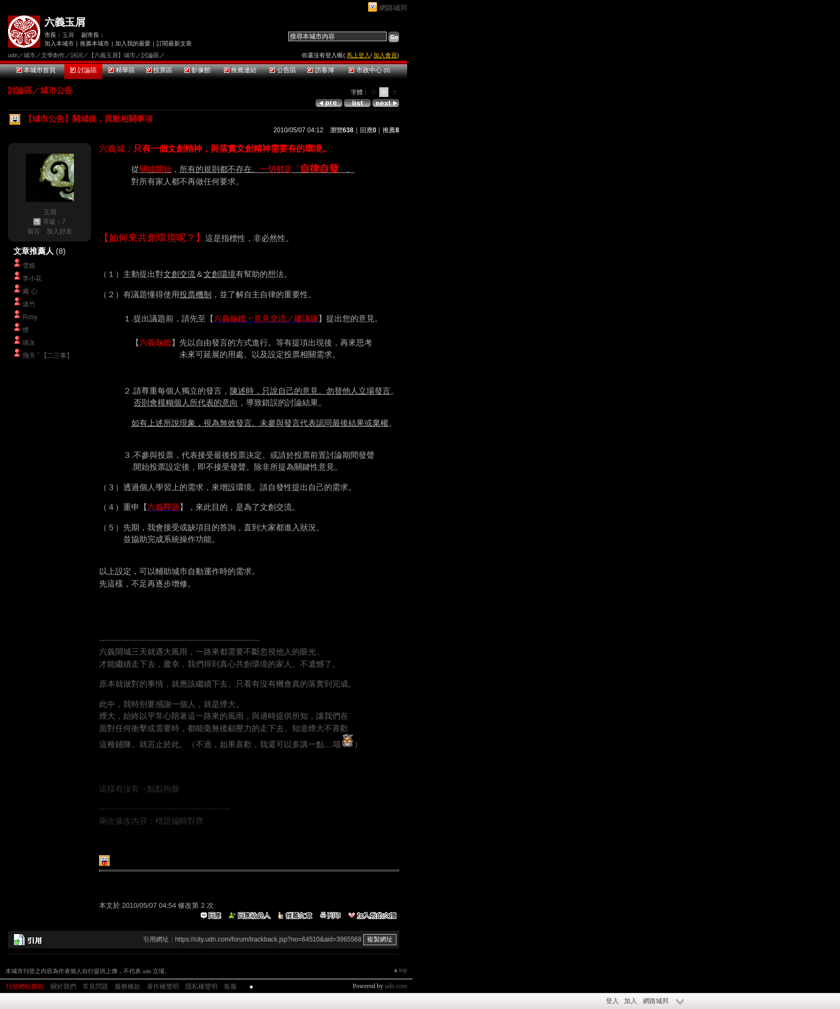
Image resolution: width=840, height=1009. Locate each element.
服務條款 (127, 986)
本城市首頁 (36, 70)
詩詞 (76, 55)
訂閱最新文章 (174, 43)
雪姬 (28, 265)
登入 (612, 1001)
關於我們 (63, 986)
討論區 (83, 70)
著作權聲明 (163, 986)
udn (13, 55)
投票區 (159, 70)
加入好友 (59, 231)
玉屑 (68, 35)
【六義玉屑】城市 (112, 55)
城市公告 (56, 90)
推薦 (390, 130)
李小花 (32, 278)
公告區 (282, 70)
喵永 (28, 343)
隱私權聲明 (201, 986)
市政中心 (369, 70)
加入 (630, 1001)
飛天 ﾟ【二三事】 (47, 355)
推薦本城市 (94, 43)
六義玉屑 (64, 22)
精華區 (121, 70)
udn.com (396, 986)
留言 (33, 231)
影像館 (197, 70)
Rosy (29, 317)
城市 (29, 55)
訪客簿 (321, 70)
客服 (230, 986)
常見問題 (95, 986)
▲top (400, 970)
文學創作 (53, 55)
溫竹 (28, 304)
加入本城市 (59, 43)
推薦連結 (240, 70)
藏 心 (29, 291)
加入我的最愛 (133, 43)
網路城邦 (393, 8)
